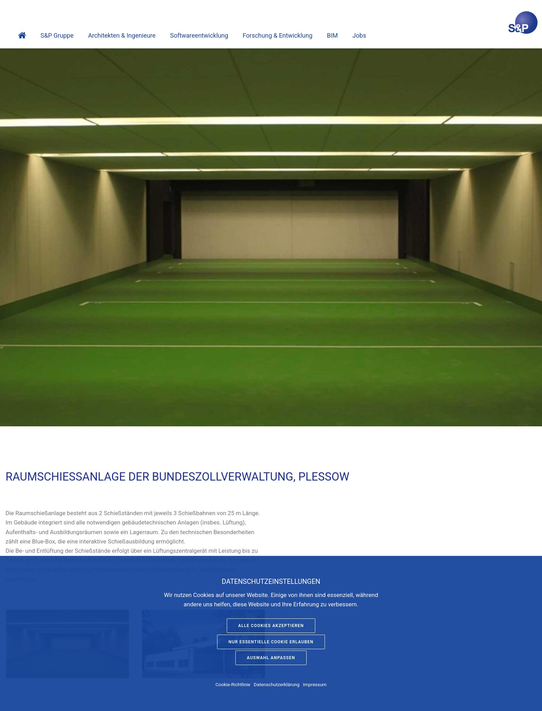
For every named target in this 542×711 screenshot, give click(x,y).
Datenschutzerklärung (276, 684)
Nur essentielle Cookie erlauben (271, 641)
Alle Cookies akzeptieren (271, 625)
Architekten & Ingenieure (122, 35)
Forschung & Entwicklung (277, 35)
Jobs (359, 35)
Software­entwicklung (199, 35)
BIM (332, 35)
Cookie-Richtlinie (232, 684)
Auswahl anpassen (271, 657)
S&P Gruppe (57, 35)
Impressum (314, 684)
